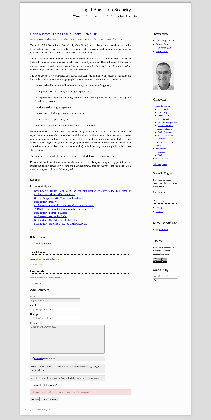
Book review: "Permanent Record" (51, 212)
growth (121, 39)
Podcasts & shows (166, 135)
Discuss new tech (165, 125)
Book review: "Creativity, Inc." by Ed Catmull (56, 220)
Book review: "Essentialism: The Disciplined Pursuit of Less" (64, 205)
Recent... (160, 207)
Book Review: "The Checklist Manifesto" (54, 194)
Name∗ (34, 296)
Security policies (165, 119)
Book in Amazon (43, 243)
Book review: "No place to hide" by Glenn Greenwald (60, 223)
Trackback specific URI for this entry (45, 259)
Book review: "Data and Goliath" (50, 216)
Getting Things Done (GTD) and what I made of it (58, 198)
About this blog (163, 48)
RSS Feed (163, 229)
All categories (160, 164)
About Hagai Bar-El (165, 40)
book (115, 39)
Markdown (38, 358)
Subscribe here (160, 192)
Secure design (164, 109)
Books (87, 39)
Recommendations (164, 129)
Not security (161, 148)
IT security (162, 112)
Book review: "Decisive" (46, 201)
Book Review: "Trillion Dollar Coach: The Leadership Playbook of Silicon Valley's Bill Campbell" (82, 191)
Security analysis (163, 106)
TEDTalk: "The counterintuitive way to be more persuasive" (63, 209)
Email (33, 305)
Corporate (162, 152)
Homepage (35, 314)
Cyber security (164, 115)
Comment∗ (36, 323)
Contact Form (162, 44)
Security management (167, 122)
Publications (162, 51)
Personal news (162, 158)
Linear (50, 278)
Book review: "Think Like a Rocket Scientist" (64, 34)
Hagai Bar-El (43, 39)
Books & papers (165, 132)
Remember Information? (45, 385)
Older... (159, 211)
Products (161, 139)
